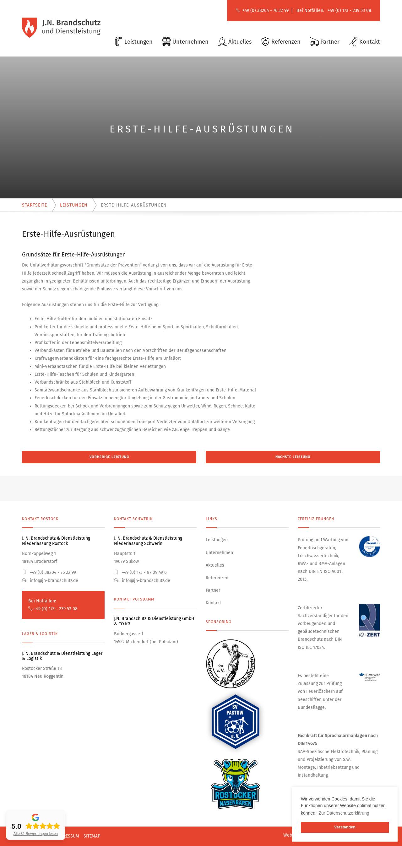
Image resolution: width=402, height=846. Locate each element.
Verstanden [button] (345, 827)
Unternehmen (219, 552)
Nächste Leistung (292, 457)
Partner (213, 590)
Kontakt (213, 603)
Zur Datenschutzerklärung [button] (344, 813)
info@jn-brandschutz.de (50, 580)
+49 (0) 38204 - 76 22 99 (265, 10)
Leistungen (217, 539)
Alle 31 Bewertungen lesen (36, 834)
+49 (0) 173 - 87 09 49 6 (140, 572)
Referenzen (217, 577)
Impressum (67, 836)
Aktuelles (215, 565)
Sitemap (92, 836)
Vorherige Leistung (109, 457)
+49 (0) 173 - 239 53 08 (349, 10)
